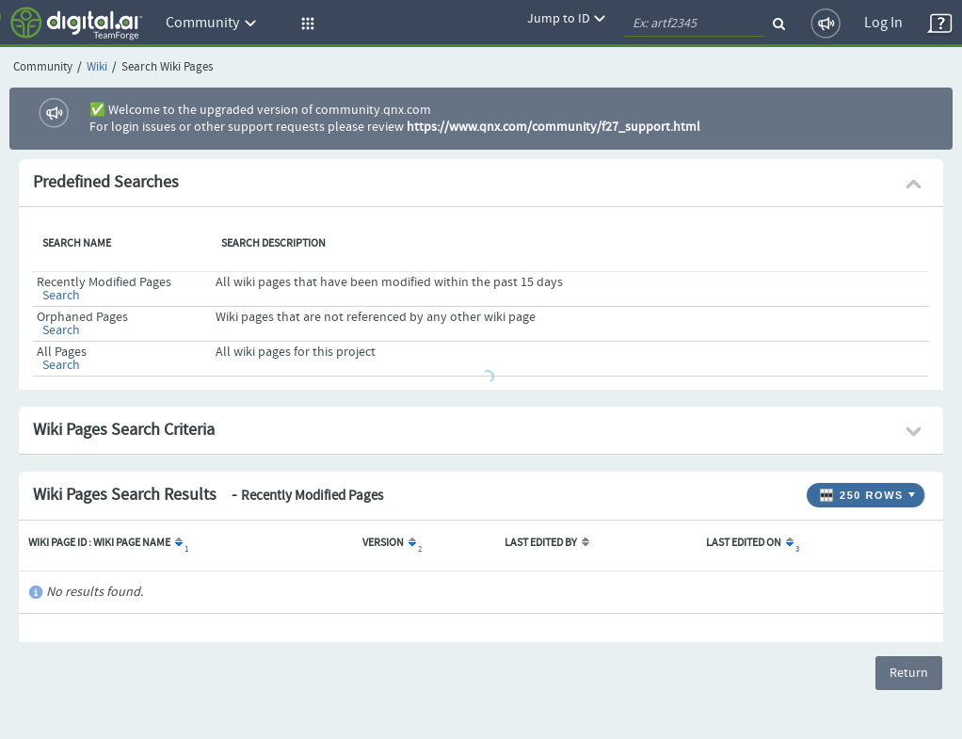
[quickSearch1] (693, 23)
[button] (305, 23)
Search (61, 295)
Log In (883, 23)
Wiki (97, 67)
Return (909, 673)
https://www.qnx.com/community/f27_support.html (553, 127)
